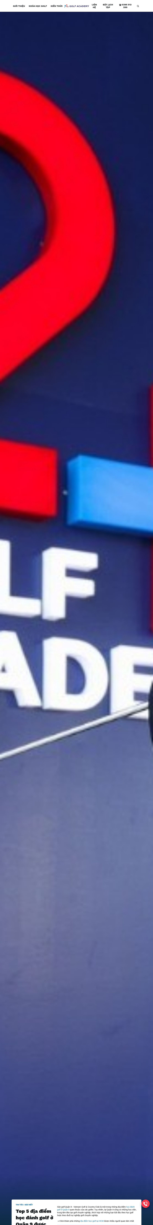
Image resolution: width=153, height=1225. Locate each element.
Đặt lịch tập (108, 6)
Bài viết (29, 1205)
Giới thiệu (19, 6)
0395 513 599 (125, 6)
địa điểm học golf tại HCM (92, 1221)
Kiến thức (57, 6)
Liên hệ (94, 6)
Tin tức (19, 1205)
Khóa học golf (38, 6)
